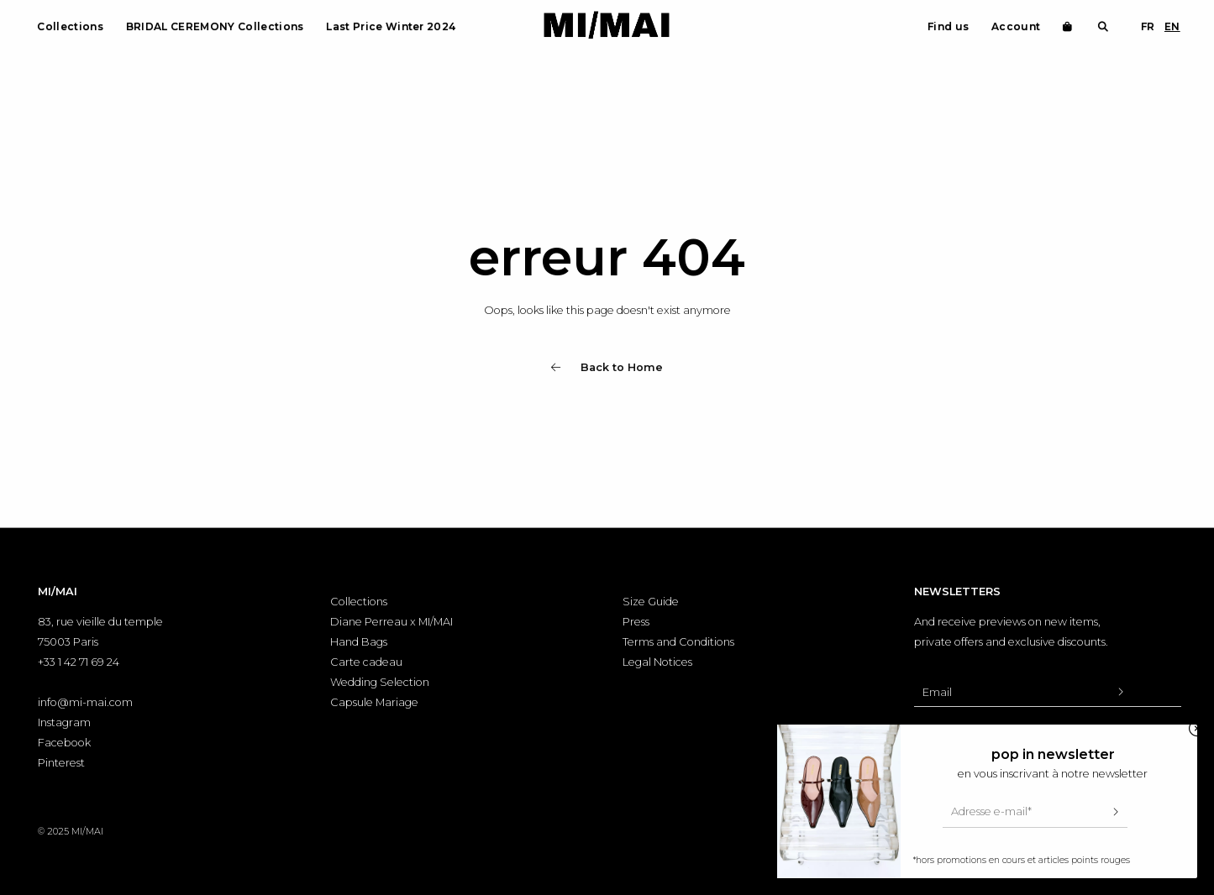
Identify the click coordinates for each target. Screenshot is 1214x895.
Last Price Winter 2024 (390, 26)
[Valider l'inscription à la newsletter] (1120, 691)
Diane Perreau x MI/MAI (391, 621)
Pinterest (61, 762)
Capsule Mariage (374, 702)
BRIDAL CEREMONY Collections (215, 26)
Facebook (64, 742)
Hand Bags (358, 642)
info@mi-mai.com (85, 702)
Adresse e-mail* (991, 811)
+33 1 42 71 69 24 (78, 662)
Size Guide (651, 601)
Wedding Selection (379, 682)
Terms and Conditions (678, 642)
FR (1148, 26)
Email (937, 692)
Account (1015, 26)
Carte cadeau (366, 662)
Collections (70, 26)
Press (636, 621)
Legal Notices (657, 662)
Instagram (64, 722)
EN (1172, 26)
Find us (948, 26)
